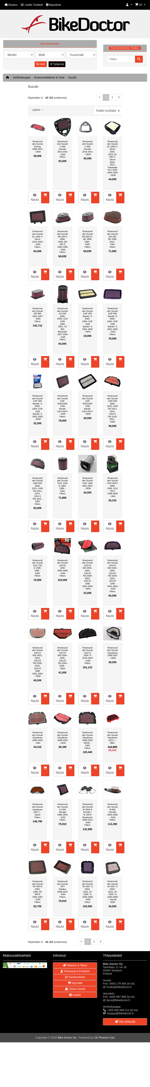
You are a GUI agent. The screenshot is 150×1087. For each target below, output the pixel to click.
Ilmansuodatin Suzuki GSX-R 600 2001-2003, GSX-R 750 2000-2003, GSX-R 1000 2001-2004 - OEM (37, 662)
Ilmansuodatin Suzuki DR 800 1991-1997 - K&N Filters (37, 315)
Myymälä (75, 983)
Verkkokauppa (21, 77)
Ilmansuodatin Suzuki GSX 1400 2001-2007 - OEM (87, 483)
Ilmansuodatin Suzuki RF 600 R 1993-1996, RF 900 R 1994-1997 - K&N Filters (37, 891)
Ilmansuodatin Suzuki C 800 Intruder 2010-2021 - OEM (87, 148)
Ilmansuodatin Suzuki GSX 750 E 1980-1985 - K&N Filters (37, 568)
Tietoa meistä (75, 988)
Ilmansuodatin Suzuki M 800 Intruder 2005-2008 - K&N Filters (112, 812)
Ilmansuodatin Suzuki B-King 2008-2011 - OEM (37, 146)
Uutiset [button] (75, 994)
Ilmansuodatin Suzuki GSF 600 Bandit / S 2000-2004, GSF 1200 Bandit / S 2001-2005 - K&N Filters (112, 321)
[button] (129, 5)
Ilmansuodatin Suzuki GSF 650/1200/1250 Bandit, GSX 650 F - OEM (87, 405)
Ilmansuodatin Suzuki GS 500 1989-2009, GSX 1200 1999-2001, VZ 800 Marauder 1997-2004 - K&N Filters (62, 324)
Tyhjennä (57, 64)
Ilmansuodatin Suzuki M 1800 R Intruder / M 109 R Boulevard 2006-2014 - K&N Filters (87, 814)
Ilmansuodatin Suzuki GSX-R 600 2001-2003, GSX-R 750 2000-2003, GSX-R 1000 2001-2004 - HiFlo (87, 574)
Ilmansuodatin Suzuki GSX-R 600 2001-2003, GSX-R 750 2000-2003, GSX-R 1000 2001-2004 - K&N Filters (112, 576)
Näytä (35, 197)
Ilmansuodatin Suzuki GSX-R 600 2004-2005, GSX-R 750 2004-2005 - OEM (62, 658)
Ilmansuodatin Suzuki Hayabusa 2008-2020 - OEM (62, 737)
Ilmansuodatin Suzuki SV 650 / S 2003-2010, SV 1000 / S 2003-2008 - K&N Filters (87, 891)
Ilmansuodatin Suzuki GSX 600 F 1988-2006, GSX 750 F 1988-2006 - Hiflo (112, 487)
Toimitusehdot (75, 977)
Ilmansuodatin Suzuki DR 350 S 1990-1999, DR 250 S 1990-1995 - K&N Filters (62, 241)
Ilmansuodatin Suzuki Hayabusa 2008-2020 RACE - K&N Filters (87, 740)
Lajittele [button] (36, 110)
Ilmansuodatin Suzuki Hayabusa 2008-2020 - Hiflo (37, 737)
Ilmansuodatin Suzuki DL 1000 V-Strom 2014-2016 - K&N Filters (37, 239)
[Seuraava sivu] (119, 97)
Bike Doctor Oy (67, 1037)
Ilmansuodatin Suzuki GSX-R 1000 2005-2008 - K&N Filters (62, 568)
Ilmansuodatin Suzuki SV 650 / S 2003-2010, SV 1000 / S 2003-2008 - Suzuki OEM (112, 891)
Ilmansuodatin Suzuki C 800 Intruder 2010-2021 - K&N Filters (62, 149)
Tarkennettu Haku (125, 47)
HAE (40, 64)
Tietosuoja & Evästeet (75, 971)
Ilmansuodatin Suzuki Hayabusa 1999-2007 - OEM (112, 653)
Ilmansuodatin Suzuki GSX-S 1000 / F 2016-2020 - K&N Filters (87, 655)
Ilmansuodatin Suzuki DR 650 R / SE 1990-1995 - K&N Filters (87, 239)
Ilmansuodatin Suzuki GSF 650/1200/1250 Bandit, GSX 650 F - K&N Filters (62, 406)
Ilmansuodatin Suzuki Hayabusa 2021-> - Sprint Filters (37, 810)
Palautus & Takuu (75, 965)
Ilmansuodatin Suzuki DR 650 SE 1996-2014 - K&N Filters (112, 239)
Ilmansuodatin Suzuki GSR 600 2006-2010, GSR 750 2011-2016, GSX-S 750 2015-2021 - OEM (112, 409)
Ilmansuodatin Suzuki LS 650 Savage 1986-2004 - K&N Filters (62, 812)
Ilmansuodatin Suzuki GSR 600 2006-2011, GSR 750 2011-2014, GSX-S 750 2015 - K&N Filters (37, 491)
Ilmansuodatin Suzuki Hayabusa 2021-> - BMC (112, 737)
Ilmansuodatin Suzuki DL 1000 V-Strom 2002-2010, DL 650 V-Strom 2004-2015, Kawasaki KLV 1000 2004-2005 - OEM (112, 158)
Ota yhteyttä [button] (125, 1021)
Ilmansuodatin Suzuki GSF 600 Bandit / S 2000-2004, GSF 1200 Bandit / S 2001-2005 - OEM (37, 407)
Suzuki (72, 77)
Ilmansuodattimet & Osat (49, 77)
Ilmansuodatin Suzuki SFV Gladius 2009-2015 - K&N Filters (62, 889)
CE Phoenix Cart (104, 1037)
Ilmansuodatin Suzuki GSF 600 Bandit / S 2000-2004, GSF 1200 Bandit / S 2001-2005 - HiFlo (87, 320)
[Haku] (121, 59)
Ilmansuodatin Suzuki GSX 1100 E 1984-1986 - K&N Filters (62, 486)
